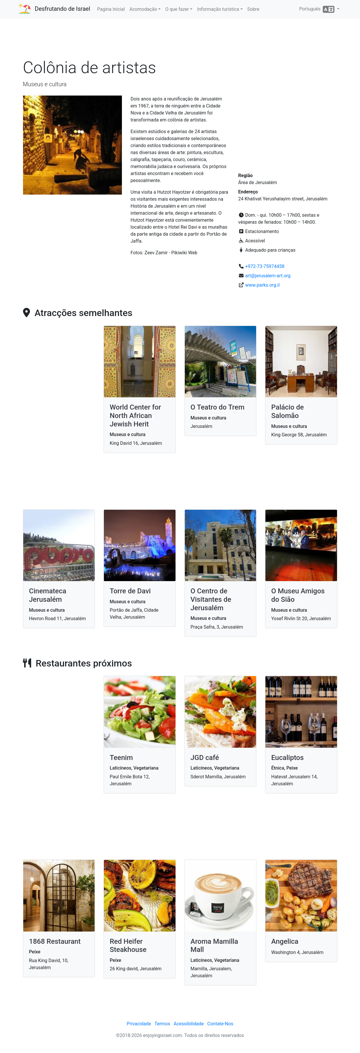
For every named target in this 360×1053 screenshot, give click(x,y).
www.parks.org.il (262, 285)
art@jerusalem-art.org (267, 275)
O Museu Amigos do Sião (298, 595)
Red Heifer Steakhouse (128, 945)
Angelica (284, 941)
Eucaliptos (287, 758)
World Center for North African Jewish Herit (135, 415)
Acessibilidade (189, 1023)
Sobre (253, 9)
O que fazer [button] (177, 9)
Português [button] (317, 9)
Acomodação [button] (143, 9)
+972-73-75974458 (264, 266)
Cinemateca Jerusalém (47, 595)
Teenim (121, 758)
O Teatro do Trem (217, 407)
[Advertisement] (180, 40)
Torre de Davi (130, 591)
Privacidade (139, 1023)
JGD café (205, 758)
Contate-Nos (220, 1023)
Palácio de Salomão (287, 411)
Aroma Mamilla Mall (214, 945)
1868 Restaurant (55, 941)
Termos (162, 1023)
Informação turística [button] (218, 9)
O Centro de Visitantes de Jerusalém (211, 599)
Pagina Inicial (111, 9)
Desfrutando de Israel (62, 8)
